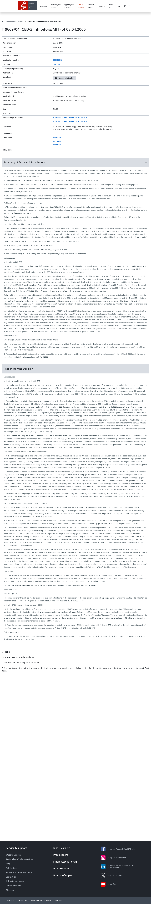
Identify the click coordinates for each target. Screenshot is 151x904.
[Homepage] (3, 22)
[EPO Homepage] (27, 6)
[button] (75, 162)
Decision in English (64, 78)
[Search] (119, 6)
